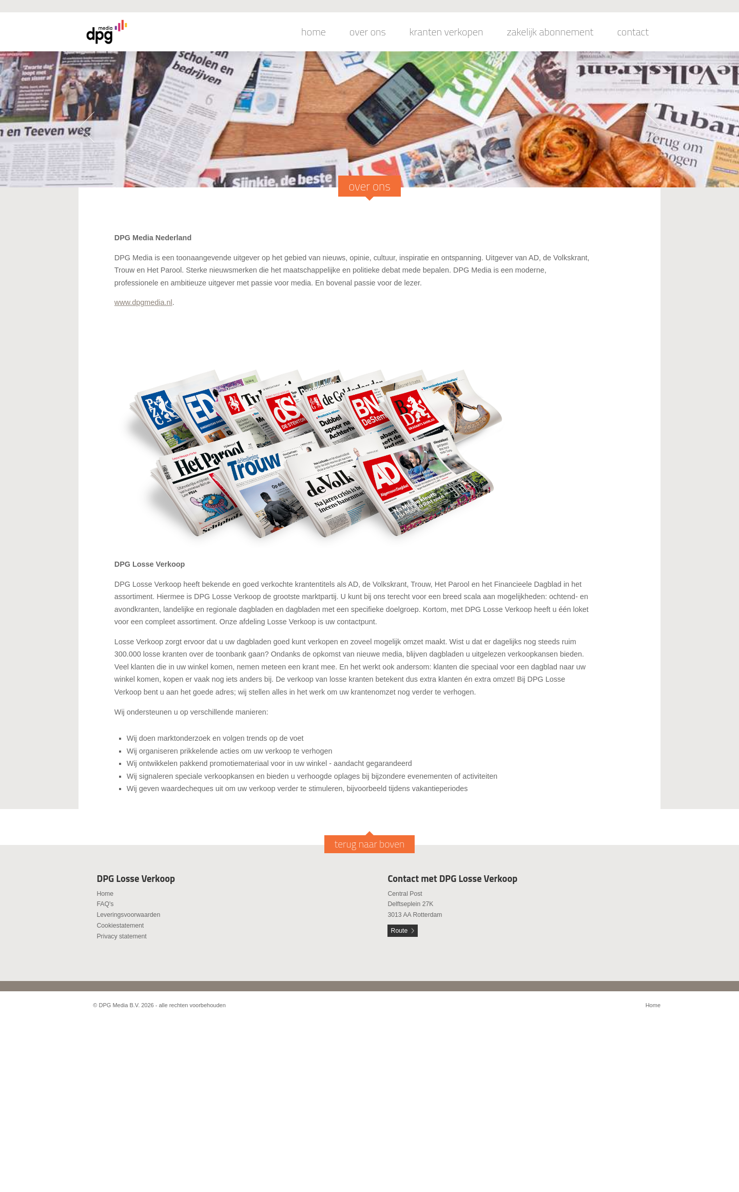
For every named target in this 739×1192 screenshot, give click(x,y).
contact (633, 32)
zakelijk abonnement (550, 32)
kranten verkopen (446, 32)
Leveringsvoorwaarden (128, 914)
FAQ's (104, 904)
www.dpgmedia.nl (143, 302)
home (313, 32)
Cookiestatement (120, 925)
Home (104, 893)
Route (399, 930)
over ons (367, 32)
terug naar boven (370, 844)
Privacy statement (121, 936)
